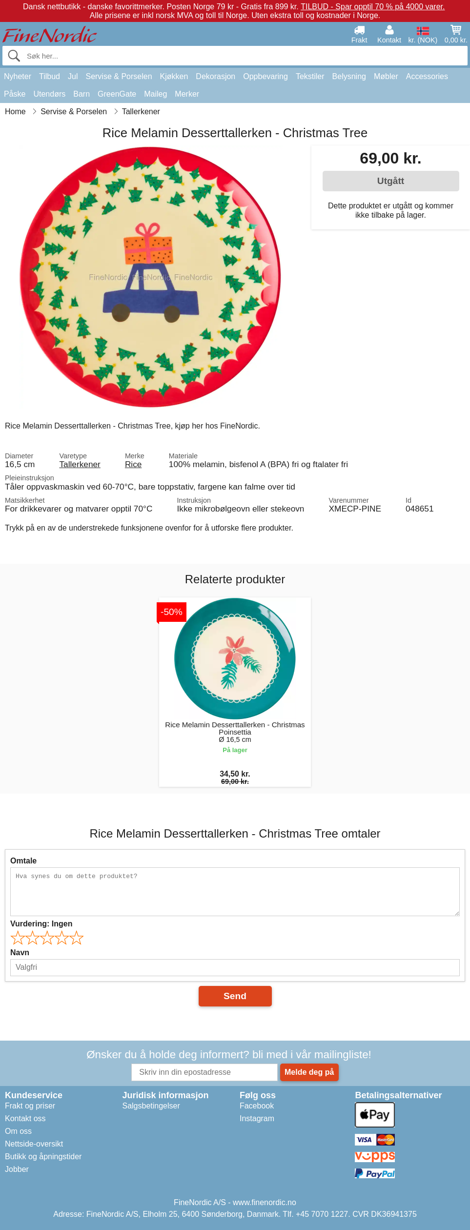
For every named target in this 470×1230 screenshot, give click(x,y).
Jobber (17, 1169)
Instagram (257, 1118)
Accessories (427, 76)
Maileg (155, 94)
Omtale (23, 861)
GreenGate (117, 94)
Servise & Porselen (118, 76)
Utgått (390, 181)
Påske (14, 94)
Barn (81, 94)
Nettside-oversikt (34, 1144)
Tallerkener (79, 464)
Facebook (257, 1106)
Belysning (349, 76)
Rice (133, 464)
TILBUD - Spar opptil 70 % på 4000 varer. (373, 6)
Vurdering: (41, 924)
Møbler (386, 76)
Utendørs (49, 94)
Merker (187, 94)
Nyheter (17, 76)
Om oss (18, 1131)
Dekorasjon (215, 76)
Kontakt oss (25, 1118)
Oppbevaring (265, 76)
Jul (73, 76)
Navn (19, 952)
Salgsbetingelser (151, 1106)
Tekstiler (310, 76)
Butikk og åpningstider (43, 1156)
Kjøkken (174, 76)
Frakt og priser (30, 1106)
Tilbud (49, 76)
